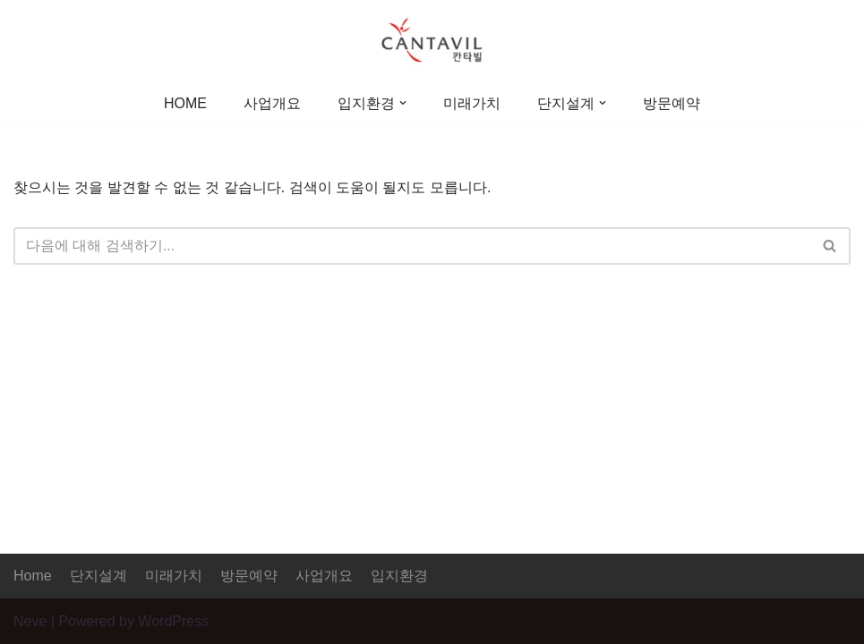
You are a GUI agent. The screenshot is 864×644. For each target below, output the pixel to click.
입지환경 (399, 575)
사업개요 (272, 103)
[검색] (411, 246)
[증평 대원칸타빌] (432, 42)
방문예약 (671, 103)
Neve (30, 621)
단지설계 (98, 575)
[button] (402, 102)
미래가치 (471, 103)
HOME (185, 103)
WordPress (173, 621)
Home (32, 575)
